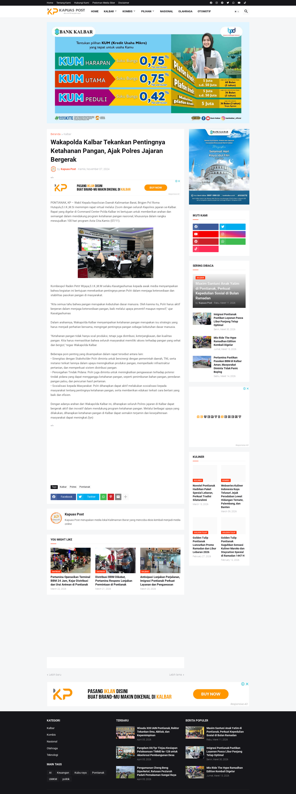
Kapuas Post (74, 514)
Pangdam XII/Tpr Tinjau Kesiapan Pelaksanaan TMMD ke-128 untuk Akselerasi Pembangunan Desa (157, 751)
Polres (73, 487)
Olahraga (185, 11)
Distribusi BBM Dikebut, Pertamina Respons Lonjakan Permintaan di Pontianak (113, 580)
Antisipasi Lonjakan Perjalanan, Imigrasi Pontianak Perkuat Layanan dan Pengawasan (160, 580)
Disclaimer (123, 3)
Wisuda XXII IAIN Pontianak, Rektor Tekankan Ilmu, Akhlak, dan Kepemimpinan (158, 732)
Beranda (56, 134)
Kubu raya (81, 772)
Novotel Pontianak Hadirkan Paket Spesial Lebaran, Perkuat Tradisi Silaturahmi (204, 492)
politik (65, 779)
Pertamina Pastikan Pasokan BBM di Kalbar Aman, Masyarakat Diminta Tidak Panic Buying (228, 364)
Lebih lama (175, 674)
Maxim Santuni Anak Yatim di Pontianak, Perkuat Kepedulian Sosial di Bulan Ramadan (225, 732)
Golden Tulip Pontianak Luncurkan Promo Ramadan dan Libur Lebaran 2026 (204, 545)
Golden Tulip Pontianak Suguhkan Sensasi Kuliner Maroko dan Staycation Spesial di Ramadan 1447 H (232, 546)
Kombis (128, 11)
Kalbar (109, 11)
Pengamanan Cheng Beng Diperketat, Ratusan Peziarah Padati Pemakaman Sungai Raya (156, 771)
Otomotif (204, 11)
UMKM (53, 779)
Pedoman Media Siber (103, 3)
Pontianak (84, 487)
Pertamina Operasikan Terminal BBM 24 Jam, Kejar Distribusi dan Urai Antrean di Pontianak (70, 580)
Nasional (166, 11)
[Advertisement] (115, 454)
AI (50, 772)
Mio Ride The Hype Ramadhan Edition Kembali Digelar (225, 341)
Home (50, 3)
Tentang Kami (63, 3)
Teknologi (52, 754)
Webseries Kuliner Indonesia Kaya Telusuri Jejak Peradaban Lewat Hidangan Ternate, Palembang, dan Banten (232, 496)
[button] (237, 11)
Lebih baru (55, 674)
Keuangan (63, 772)
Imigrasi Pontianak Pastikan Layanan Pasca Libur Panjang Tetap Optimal (228, 320)
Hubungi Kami (81, 3)
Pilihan (146, 11)
